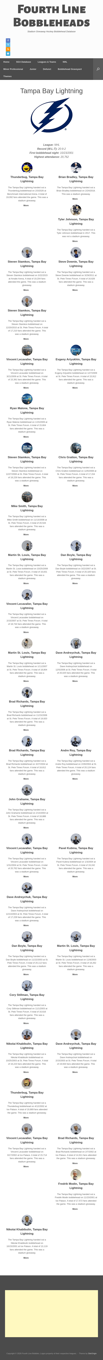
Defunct (47, 69)
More (27, 205)
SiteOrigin (92, 1353)
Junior (33, 69)
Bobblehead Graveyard (70, 69)
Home (6, 62)
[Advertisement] (51, 1313)
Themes (7, 76)
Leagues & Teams (47, 62)
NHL (65, 62)
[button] (98, 69)
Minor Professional (13, 69)
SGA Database (23, 62)
